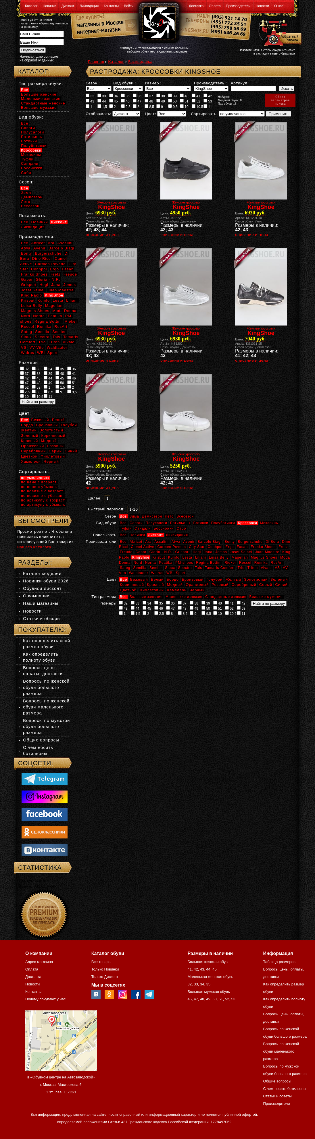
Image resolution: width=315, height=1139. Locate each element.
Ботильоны (180, 523)
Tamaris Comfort (220, 568)
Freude (126, 552)
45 (113, 101)
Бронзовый (192, 579)
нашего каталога (34, 547)
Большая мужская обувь (208, 991)
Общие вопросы (41, 739)
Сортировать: (204, 114)
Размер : (153, 83)
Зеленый (279, 579)
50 (172, 101)
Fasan (242, 547)
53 (207, 101)
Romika (261, 563)
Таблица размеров (279, 962)
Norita (150, 563)
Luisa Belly (219, 557)
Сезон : (93, 83)
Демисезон (152, 516)
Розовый (220, 584)
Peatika (165, 563)
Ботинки (200, 523)
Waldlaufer (138, 573)
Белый (157, 579)
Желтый (233, 579)
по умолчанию (35, 478)
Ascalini (161, 542)
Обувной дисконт (42, 588)
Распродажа (140, 61)
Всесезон (185, 516)
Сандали (143, 528)
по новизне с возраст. (42, 491)
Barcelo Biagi (210, 542)
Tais (198, 568)
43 (90, 101)
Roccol (245, 563)
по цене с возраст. (39, 482)
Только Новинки (105, 969)
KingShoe (140, 557)
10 (184, 106)
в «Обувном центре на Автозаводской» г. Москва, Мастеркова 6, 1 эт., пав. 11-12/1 (61, 1084)
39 (172, 96)
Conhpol (215, 547)
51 (184, 101)
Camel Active (142, 547)
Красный (155, 584)
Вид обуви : (124, 83)
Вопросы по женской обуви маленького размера (46, 706)
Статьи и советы (277, 1096)
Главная (96, 61)
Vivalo (266, 568)
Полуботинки (223, 523)
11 (207, 106)
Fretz (283, 547)
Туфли (126, 528)
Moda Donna (64, 311)
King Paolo (31, 295)
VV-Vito (36, 347)
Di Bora (272, 542)
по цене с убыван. (39, 487)
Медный (175, 584)
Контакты (111, 6)
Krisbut (158, 557)
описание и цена (102, 235)
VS (277, 568)
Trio (241, 568)
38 (160, 96)
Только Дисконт (104, 977)
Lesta (187, 557)
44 (101, 101)
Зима (134, 516)
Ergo (229, 547)
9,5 (173, 106)
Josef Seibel (241, 552)
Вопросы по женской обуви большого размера (46, 687)
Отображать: (98, 114)
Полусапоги (156, 523)
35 (125, 96)
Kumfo (174, 557)
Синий (281, 584)
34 (113, 96)
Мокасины (269, 523)
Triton (252, 568)
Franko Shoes (263, 547)
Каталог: (34, 71)
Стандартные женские (225, 597)
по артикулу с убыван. (43, 504)
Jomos (221, 552)
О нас (278, 6)
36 (137, 96)
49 (160, 101)
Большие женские (146, 597)
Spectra (185, 568)
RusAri (277, 563)
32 (90, 96)
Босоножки (164, 528)
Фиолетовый (151, 590)
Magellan (240, 557)
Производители (238, 6)
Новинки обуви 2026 (46, 580)
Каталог (31, 6)
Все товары (101, 962)
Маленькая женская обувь (210, 977)
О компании (36, 595)
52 (196, 101)
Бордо (173, 579)
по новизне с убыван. (42, 495)
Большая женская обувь (208, 962)
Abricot (136, 542)
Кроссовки (247, 523)
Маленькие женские (184, 597)
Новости (262, 6)
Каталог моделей (42, 573)
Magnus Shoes (264, 557)
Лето (169, 516)
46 (125, 101)
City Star (197, 547)
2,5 (125, 106)
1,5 (102, 106)
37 (149, 96)
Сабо (181, 528)
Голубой (214, 579)
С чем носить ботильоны (284, 1088)
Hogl (197, 552)
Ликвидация (89, 6)
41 (196, 96)
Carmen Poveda (171, 547)
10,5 (197, 106)
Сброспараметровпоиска (280, 100)
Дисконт (68, 6)
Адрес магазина (39, 962)
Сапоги (136, 523)
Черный (197, 590)
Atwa (176, 542)
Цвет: (150, 114)
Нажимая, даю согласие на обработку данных (39, 58)
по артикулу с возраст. (43, 500)
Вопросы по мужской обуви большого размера (46, 726)
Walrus (157, 573)
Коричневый (132, 584)
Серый (265, 584)
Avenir (189, 542)
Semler (155, 568)
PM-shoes (184, 563)
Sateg (125, 568)
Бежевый (139, 579)
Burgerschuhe (250, 542)
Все (123, 516)
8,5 (149, 106)
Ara (148, 542)
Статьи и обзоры (42, 618)
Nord (138, 563)
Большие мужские (266, 597)
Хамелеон (177, 590)
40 (184, 96)
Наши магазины (40, 603)
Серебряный (243, 584)
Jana (208, 552)
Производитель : (210, 83)
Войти (129, 6)
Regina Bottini (209, 563)
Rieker (230, 563)
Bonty (229, 542)
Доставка (196, 6)
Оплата (215, 6)
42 (207, 96)
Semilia (140, 568)
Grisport (182, 552)
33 (101, 96)
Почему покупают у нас (45, 999)
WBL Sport (176, 573)
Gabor (140, 552)
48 (149, 101)
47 (137, 101)
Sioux (170, 568)
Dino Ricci (42, 258)
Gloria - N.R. (160, 552)
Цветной (128, 590)
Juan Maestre (267, 552)
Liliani (200, 557)
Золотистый (256, 579)
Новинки (49, 6)
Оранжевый (197, 584)
